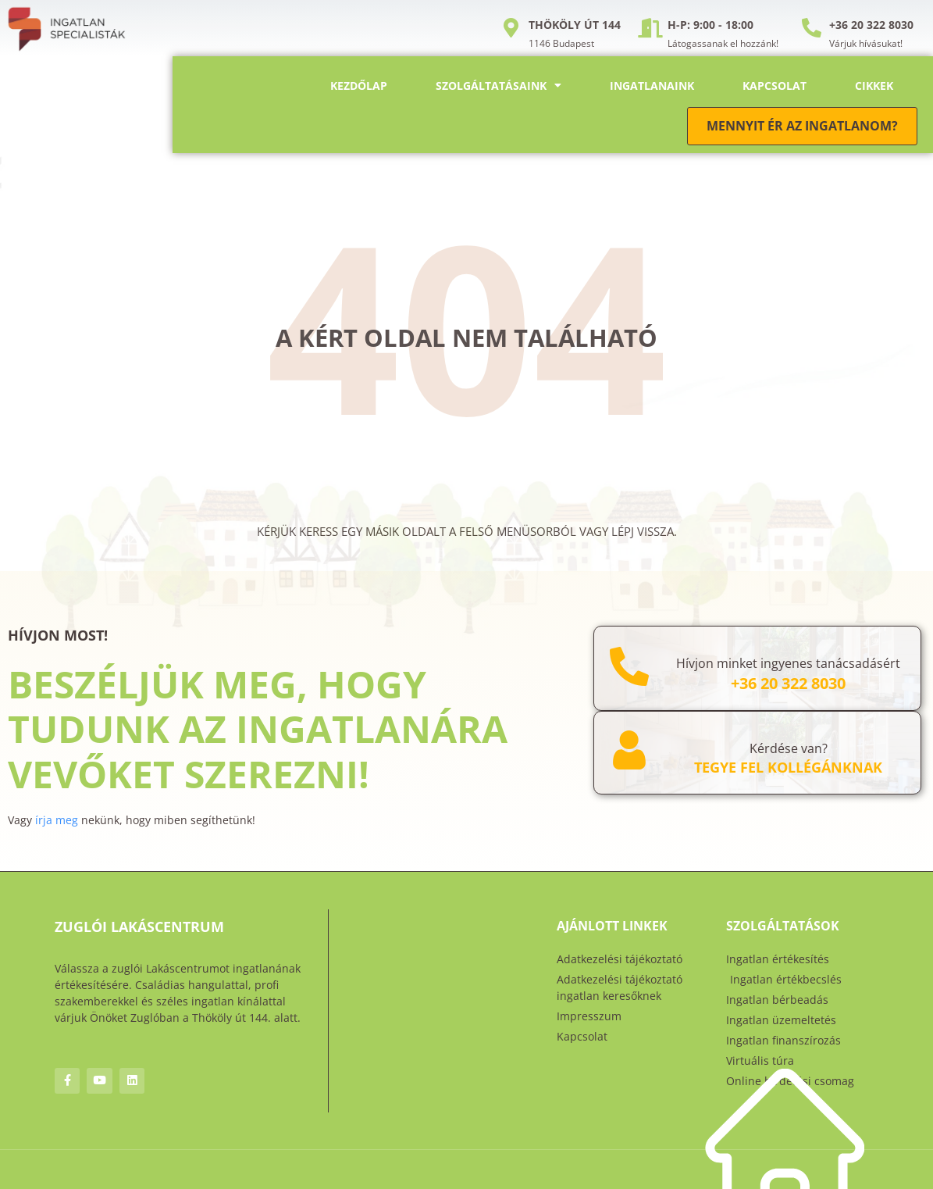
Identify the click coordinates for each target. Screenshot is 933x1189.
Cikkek (874, 85)
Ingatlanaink (652, 85)
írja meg (56, 819)
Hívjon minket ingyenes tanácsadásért (788, 663)
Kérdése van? (789, 748)
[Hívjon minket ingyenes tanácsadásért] (629, 666)
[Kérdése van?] (629, 749)
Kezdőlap (358, 85)
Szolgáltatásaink (498, 85)
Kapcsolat (774, 85)
